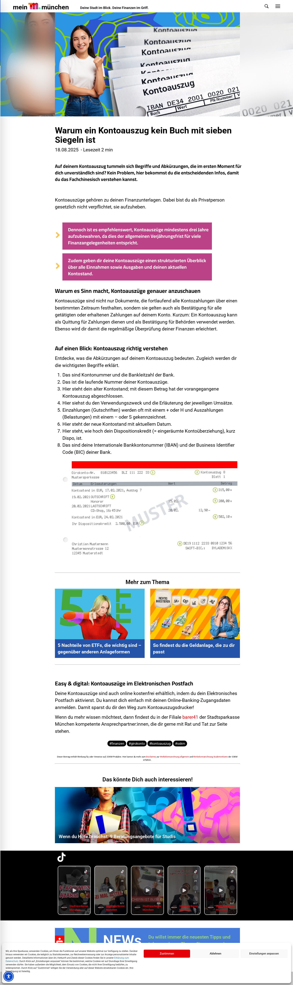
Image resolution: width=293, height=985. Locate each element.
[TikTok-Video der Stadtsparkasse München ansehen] (74, 890)
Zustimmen (167, 953)
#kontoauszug (160, 743)
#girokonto (137, 743)
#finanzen (116, 743)
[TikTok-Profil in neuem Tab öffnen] (61, 857)
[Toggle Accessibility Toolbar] (8, 976)
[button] (263, 6)
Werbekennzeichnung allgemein (174, 757)
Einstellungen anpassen (264, 953)
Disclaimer (151, 757)
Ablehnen (215, 953)
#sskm (180, 743)
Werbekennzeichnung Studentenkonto (210, 757)
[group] (74, 890)
